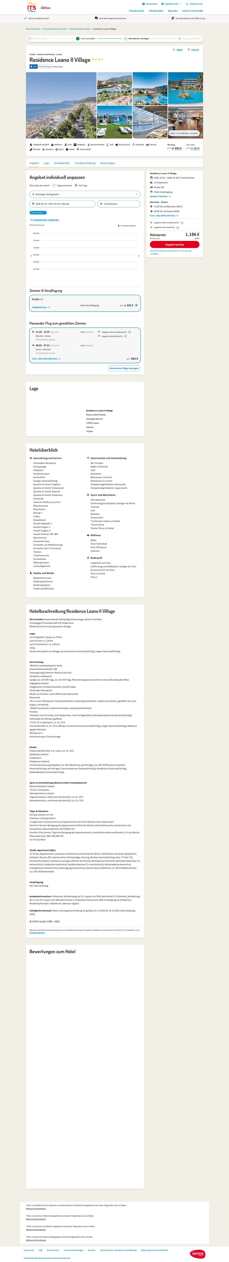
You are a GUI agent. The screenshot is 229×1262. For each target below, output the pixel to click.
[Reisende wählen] (121, 204)
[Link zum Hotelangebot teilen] (177, 49)
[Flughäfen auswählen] (85, 194)
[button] (114, 66)
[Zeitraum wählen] (64, 204)
